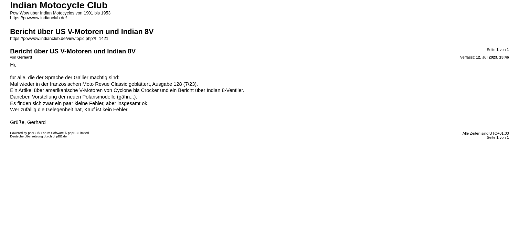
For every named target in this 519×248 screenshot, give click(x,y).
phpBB (33, 133)
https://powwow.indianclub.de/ (38, 18)
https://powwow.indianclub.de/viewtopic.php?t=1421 (59, 38)
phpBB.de (60, 136)
